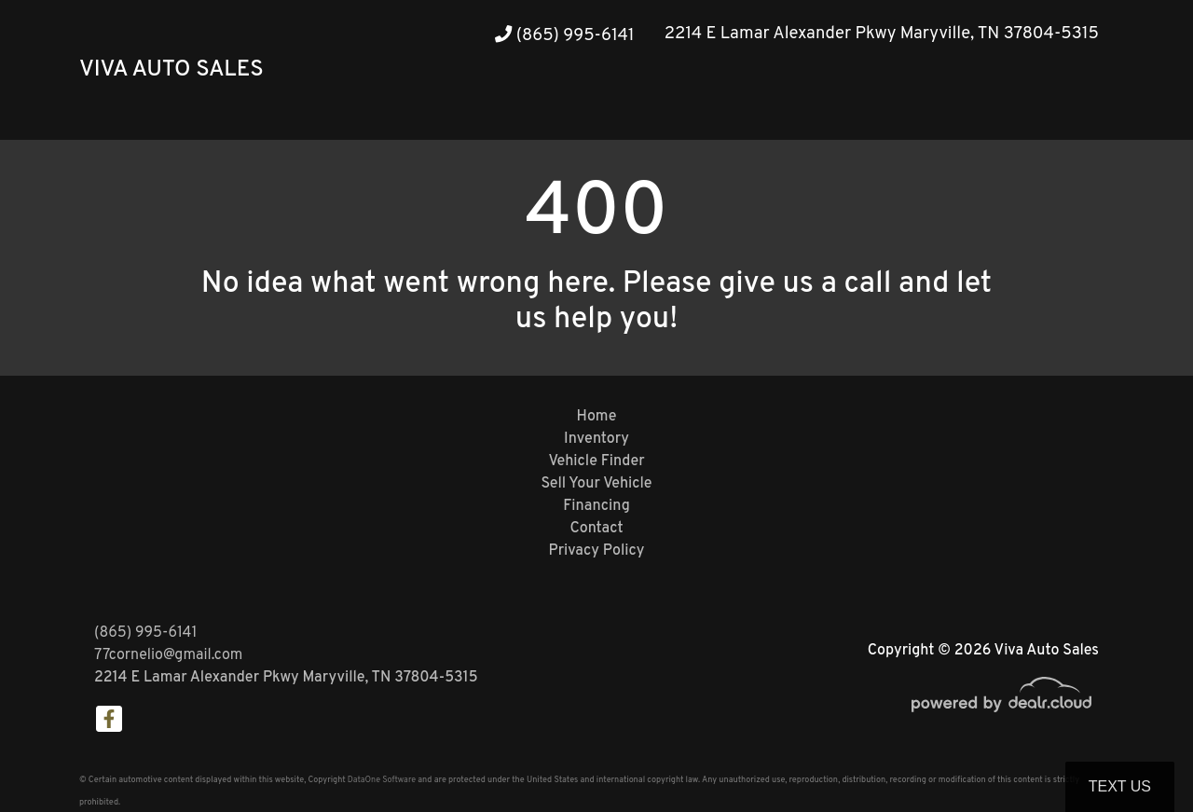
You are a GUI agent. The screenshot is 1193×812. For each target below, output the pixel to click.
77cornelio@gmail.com (168, 655)
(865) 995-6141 (565, 36)
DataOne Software (382, 780)
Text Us (1120, 786)
